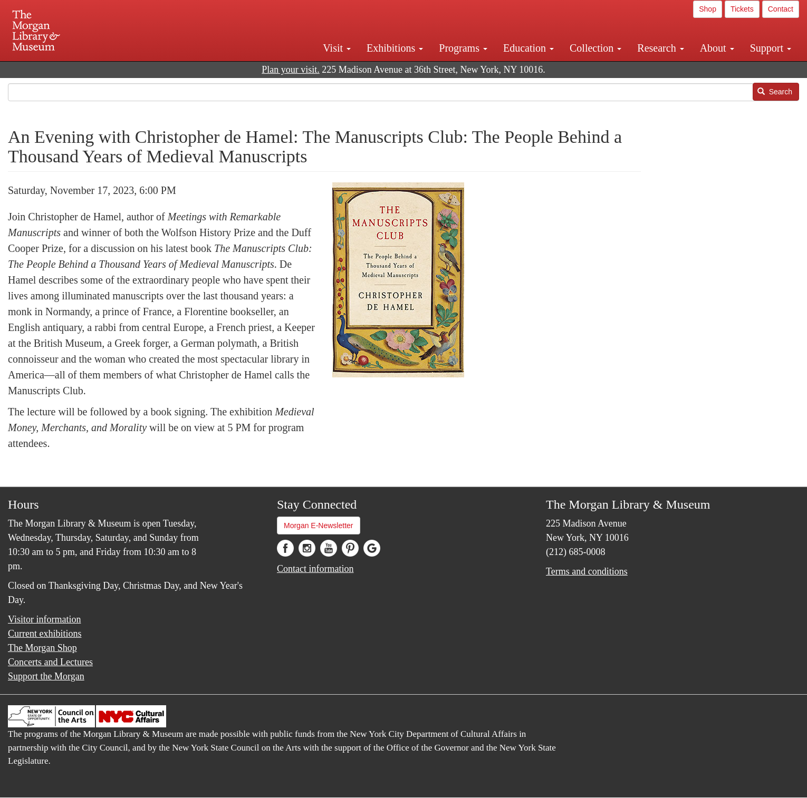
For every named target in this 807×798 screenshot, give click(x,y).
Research (660, 48)
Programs (463, 48)
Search (774, 91)
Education (528, 48)
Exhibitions (395, 48)
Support (770, 48)
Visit (337, 48)
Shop (707, 9)
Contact (780, 9)
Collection (595, 48)
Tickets (742, 9)
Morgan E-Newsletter (318, 525)
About (717, 48)
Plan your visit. (291, 69)
